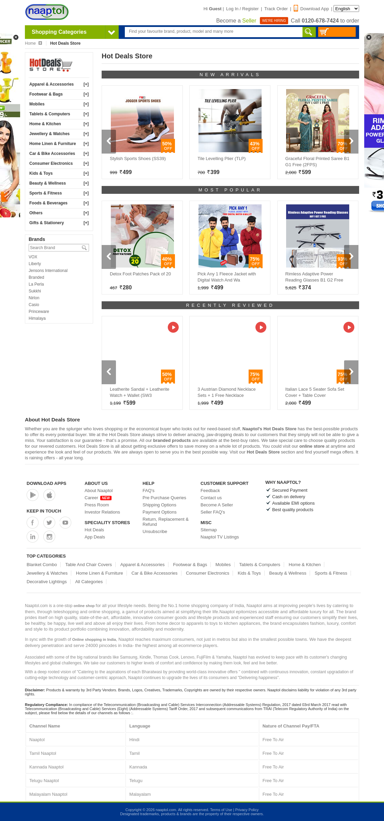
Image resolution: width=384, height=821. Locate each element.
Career (98, 497)
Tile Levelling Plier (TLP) (221, 158)
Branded (36, 277)
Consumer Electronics (51, 163)
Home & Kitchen (45, 123)
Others (36, 213)
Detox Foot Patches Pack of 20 (140, 273)
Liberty (35, 263)
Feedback (210, 490)
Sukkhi (35, 291)
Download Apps (47, 483)
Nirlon (34, 298)
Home (33, 43)
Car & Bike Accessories (52, 153)
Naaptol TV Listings (220, 536)
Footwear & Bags (46, 94)
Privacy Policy (247, 810)
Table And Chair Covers (88, 564)
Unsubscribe (155, 531)
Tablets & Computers (49, 114)
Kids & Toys (41, 173)
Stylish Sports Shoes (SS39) (138, 158)
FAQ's (148, 490)
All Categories (89, 581)
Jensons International (48, 270)
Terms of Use (221, 810)
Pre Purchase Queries (164, 497)
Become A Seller (217, 504)
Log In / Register (242, 8)
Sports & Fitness (45, 193)
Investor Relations (102, 512)
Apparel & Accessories (51, 84)
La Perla (36, 284)
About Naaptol (99, 490)
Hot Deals (94, 529)
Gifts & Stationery (46, 222)
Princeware (39, 311)
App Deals (95, 536)
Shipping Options (159, 504)
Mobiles (37, 104)
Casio (34, 304)
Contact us (211, 497)
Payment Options (160, 512)
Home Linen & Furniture (52, 143)
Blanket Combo (42, 564)
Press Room (97, 504)
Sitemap (209, 529)
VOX (33, 257)
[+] (86, 84)
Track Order (276, 8)
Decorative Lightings (47, 581)
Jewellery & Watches (49, 133)
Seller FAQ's (213, 512)
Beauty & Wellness (47, 183)
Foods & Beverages (48, 203)
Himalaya (37, 318)
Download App (311, 8)
